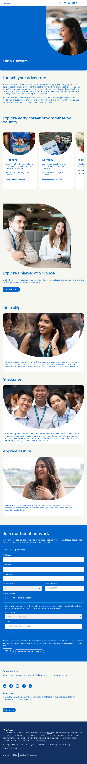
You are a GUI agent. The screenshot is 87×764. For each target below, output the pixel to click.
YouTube (17, 686)
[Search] (69, 3)
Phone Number (51, 584)
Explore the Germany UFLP (52, 179)
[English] (76, 3)
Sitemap (53, 745)
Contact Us (22, 745)
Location (8, 622)
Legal (31, 745)
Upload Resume (9, 593)
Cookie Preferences (28, 755)
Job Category (10, 612)
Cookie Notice (42, 745)
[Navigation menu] (83, 3)
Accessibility (64, 745)
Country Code (8, 584)
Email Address (9, 574)
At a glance (11, 289)
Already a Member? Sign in (29, 652)
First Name (7, 555)
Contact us (9, 710)
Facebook (11, 686)
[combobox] (43, 626)
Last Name (7, 565)
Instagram (24, 686)
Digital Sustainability (12, 748)
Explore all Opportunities (15, 179)
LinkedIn (4, 686)
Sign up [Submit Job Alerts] (8, 651)
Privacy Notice (9, 745)
